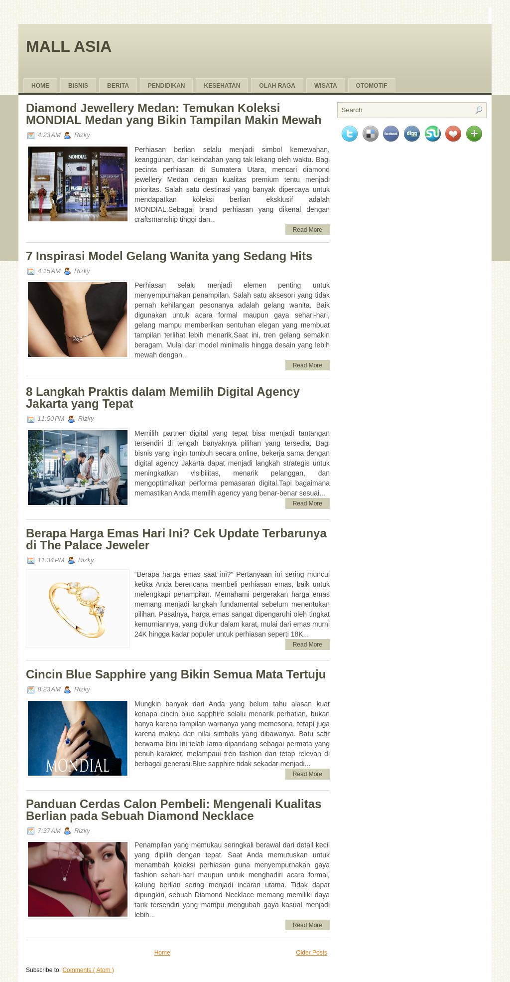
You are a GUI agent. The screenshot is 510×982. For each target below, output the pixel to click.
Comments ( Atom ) (88, 970)
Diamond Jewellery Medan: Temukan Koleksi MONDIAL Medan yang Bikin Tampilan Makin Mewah (174, 114)
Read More (307, 229)
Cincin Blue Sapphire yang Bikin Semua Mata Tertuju (176, 674)
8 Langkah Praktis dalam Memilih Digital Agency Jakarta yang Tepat (163, 397)
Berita (118, 85)
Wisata (325, 85)
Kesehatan (222, 85)
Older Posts (311, 952)
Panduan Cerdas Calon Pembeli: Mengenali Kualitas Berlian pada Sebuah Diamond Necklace (173, 809)
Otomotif (371, 85)
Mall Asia (69, 46)
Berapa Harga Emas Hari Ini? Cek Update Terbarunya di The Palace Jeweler (176, 539)
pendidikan (166, 85)
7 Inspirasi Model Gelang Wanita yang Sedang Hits (169, 256)
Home (40, 85)
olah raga (277, 85)
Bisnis (78, 85)
